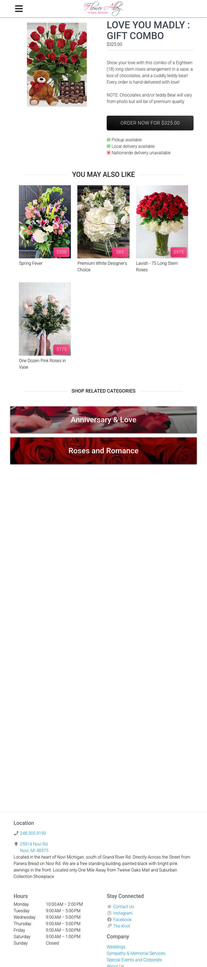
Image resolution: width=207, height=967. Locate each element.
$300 (62, 252)
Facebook (122, 919)
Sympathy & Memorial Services (136, 953)
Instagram (123, 913)
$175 (62, 349)
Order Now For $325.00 (150, 123)
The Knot (121, 926)
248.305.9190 (33, 833)
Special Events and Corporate (134, 959)
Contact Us (123, 906)
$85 (120, 252)
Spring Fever (30, 263)
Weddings (116, 946)
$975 (179, 252)
